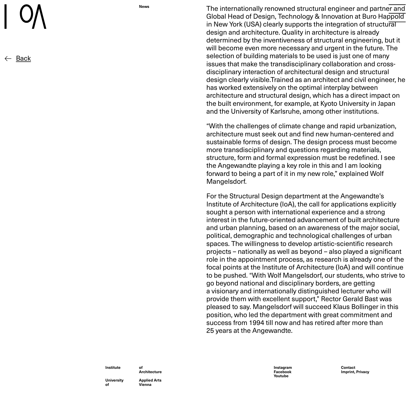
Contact (348, 367)
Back (23, 58)
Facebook (283, 372)
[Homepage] (36, 16)
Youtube (281, 376)
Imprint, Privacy (355, 372)
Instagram (283, 367)
